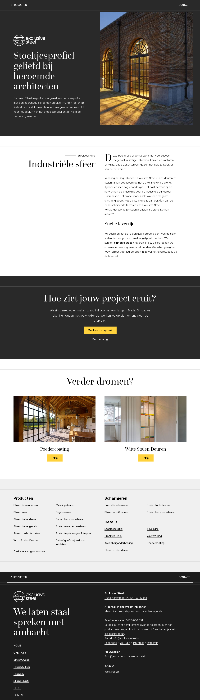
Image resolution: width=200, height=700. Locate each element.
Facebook (111, 642)
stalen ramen (112, 182)
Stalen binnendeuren (26, 505)
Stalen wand (21, 512)
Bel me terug (100, 339)
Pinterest (138, 642)
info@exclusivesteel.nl (126, 638)
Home (17, 645)
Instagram (152, 642)
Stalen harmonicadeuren (161, 512)
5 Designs (153, 528)
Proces (19, 673)
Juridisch (109, 665)
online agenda (153, 611)
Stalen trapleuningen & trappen (74, 533)
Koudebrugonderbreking (119, 543)
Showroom (21, 680)
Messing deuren (65, 505)
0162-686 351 (134, 620)
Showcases (22, 659)
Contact (184, 5)
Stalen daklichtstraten (27, 533)
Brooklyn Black (113, 536)
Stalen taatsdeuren (158, 505)
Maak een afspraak (100, 330)
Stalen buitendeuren (25, 519)
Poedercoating (155, 543)
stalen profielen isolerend (144, 209)
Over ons (20, 652)
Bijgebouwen (63, 512)
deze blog (154, 242)
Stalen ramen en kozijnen (71, 526)
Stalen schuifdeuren (116, 512)
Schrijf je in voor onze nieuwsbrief (125, 656)
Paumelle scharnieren (117, 505)
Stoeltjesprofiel (114, 528)
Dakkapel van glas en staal (29, 551)
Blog (17, 688)
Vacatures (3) (112, 671)
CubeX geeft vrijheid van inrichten (70, 542)
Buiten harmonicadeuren (70, 519)
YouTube (125, 642)
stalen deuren (164, 178)
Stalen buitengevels (25, 526)
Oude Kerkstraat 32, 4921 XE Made (126, 597)
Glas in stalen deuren (117, 550)
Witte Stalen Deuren (26, 540)
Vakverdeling (154, 536)
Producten (22, 666)
